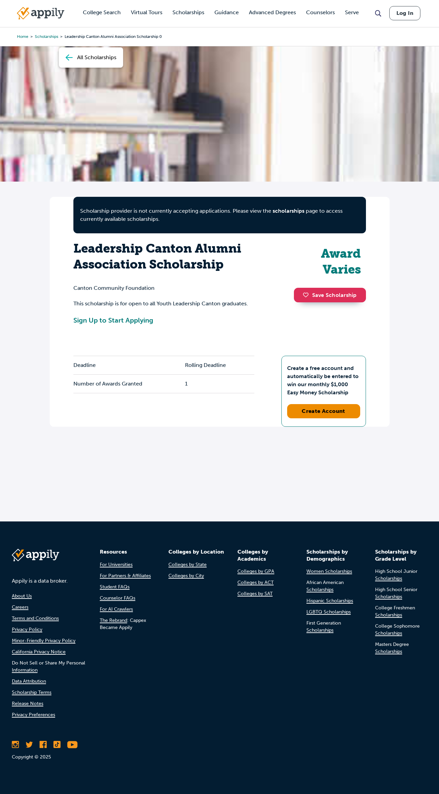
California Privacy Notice (39, 652)
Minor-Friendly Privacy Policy (43, 641)
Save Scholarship (329, 295)
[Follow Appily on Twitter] (29, 745)
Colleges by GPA (255, 571)
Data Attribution (29, 681)
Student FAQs (115, 587)
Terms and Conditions (35, 618)
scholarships (288, 211)
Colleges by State (187, 564)
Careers (20, 607)
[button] (307, 295)
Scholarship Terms (31, 692)
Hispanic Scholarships (329, 601)
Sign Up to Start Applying (113, 320)
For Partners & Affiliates (125, 576)
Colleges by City (186, 576)
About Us (22, 596)
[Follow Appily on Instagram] (15, 745)
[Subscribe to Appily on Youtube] (72, 745)
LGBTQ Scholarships (328, 612)
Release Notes (27, 703)
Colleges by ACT (255, 582)
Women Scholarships (329, 571)
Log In (404, 13)
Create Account (323, 411)
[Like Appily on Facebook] (43, 745)
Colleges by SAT (255, 594)
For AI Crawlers (116, 609)
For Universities (116, 564)
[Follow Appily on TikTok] (57, 745)
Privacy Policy (27, 629)
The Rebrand (113, 620)
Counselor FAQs (117, 598)
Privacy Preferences (33, 715)
